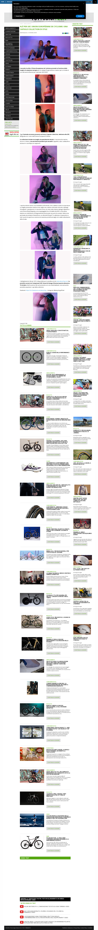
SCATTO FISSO (9, 106)
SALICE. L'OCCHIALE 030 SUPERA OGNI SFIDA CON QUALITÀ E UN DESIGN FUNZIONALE (80, 394)
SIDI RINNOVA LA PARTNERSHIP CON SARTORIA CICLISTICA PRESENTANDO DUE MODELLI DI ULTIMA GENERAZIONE (58, 464)
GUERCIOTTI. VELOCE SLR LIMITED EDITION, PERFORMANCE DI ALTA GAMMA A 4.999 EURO (56, 398)
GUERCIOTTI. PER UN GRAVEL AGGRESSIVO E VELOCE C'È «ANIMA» (82, 432)
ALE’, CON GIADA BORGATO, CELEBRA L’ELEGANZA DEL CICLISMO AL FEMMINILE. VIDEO (44, 911)
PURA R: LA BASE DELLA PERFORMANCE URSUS (57, 353)
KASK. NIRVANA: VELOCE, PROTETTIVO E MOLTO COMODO (80, 639)
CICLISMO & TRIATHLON (9, 44)
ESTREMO (8, 66)
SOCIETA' (8, 113)
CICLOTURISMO (10, 48)
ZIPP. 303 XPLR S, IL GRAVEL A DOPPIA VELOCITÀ (82, 463)
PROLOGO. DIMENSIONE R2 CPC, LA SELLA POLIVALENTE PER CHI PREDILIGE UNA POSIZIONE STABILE (81, 289)
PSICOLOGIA (9, 100)
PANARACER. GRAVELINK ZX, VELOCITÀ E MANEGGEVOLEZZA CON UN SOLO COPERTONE (81, 250)
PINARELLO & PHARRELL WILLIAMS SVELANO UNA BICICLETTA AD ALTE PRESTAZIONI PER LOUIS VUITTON (57, 442)
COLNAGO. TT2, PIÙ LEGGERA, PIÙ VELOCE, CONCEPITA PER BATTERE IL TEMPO (57, 596)
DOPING (7, 57)
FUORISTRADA (9, 72)
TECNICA (8, 116)
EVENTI (7, 69)
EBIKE (7, 63)
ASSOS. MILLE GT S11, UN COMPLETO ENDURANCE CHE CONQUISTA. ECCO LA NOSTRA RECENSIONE (58, 773)
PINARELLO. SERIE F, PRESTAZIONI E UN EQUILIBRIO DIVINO (82, 533)
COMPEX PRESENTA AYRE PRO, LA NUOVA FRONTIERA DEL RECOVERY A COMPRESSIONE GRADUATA (57, 685)
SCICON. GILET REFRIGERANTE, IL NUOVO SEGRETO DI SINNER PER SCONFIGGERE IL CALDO (56, 376)
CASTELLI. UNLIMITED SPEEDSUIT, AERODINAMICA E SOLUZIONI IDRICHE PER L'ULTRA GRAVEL (82, 216)
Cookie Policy (84, 928)
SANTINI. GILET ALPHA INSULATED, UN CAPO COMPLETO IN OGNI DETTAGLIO (80, 500)
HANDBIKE (8, 79)
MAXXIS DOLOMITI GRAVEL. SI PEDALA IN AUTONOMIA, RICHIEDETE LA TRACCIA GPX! (57, 751)
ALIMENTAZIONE (10, 31)
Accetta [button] (80, 16)
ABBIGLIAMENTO (10, 28)
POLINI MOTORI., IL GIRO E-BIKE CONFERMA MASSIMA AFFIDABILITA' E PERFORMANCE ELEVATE (57, 839)
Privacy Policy (77, 928)
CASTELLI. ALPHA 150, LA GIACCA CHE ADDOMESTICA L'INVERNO (81, 603)
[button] (84, 3)
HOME (2, 1)
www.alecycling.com (62, 281)
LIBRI (6, 82)
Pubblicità (64, 928)
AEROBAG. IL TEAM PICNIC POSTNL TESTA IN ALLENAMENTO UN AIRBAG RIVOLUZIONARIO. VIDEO (42, 899)
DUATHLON (8, 60)
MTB (6, 91)
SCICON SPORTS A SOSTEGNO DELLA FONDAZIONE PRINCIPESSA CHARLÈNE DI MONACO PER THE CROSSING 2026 (58, 817)
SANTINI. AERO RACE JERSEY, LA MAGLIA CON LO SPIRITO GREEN (81, 321)
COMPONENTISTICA (11, 51)
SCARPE (7, 103)
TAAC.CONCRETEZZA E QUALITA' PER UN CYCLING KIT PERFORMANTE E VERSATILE (82, 178)
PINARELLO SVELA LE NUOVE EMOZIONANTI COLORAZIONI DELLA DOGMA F (57, 641)
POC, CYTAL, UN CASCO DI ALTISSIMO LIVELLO (81, 569)
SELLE (7, 109)
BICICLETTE (10, 1)
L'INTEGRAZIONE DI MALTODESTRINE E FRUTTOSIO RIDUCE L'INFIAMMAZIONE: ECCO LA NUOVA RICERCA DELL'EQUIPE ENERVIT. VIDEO (46, 917)
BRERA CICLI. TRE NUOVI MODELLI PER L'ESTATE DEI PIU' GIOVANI (57, 551)
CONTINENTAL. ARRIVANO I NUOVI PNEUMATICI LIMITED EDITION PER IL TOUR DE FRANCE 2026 (57, 508)
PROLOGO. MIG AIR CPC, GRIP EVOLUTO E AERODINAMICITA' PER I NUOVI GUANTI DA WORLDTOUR (58, 486)
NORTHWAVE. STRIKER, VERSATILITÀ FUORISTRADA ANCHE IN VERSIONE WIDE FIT (58, 420)
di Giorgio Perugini (77, 182)
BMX (6, 40)
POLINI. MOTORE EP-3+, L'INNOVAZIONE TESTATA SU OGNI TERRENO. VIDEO (46, 906)
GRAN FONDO (9, 76)
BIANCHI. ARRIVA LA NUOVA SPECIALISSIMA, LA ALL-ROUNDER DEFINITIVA (56, 707)
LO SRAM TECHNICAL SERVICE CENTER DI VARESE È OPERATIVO (58, 573)
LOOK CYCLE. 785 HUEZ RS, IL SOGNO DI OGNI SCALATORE (58, 617)
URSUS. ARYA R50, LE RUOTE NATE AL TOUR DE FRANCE (57, 331)
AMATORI (8, 34)
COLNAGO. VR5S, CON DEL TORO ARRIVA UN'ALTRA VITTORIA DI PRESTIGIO (56, 795)
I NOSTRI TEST (77, 24)
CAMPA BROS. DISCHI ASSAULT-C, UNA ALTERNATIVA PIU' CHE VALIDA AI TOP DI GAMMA (58, 729)
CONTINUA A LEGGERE (53, 342)
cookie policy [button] (24, 8)
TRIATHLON (9, 119)
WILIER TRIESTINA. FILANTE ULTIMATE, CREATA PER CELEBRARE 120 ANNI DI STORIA (58, 530)
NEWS (7, 94)
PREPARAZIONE (9, 97)
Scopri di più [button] (19, 16)
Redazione (70, 928)
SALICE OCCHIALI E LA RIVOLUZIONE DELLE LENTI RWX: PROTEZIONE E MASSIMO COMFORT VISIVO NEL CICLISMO (57, 663)
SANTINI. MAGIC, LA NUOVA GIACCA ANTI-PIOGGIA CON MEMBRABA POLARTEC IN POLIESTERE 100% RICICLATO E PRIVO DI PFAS (47, 922)
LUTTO (7, 85)
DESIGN (7, 54)
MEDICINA (8, 88)
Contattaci (90, 928)
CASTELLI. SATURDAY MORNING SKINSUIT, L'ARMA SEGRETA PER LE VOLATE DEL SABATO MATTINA (82, 359)
